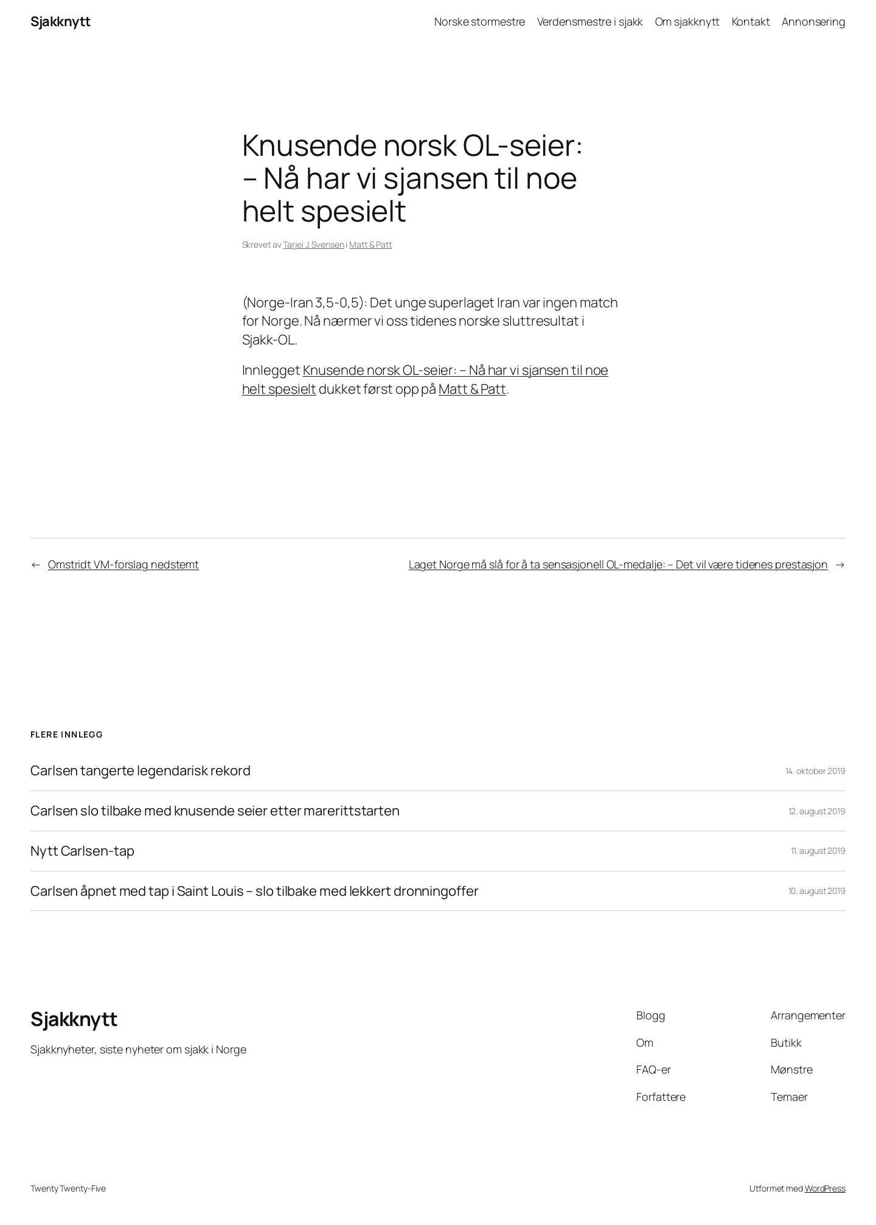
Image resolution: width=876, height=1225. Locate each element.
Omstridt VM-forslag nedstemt (123, 564)
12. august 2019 (817, 811)
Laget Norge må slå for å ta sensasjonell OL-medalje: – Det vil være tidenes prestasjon (618, 564)
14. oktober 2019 (815, 771)
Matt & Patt (370, 244)
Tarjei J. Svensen (313, 244)
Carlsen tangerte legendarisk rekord (140, 770)
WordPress (825, 1188)
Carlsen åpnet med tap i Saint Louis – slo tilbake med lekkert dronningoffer (254, 891)
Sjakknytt (60, 21)
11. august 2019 (818, 850)
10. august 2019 (817, 890)
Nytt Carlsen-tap (82, 851)
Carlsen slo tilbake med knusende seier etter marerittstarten (215, 810)
